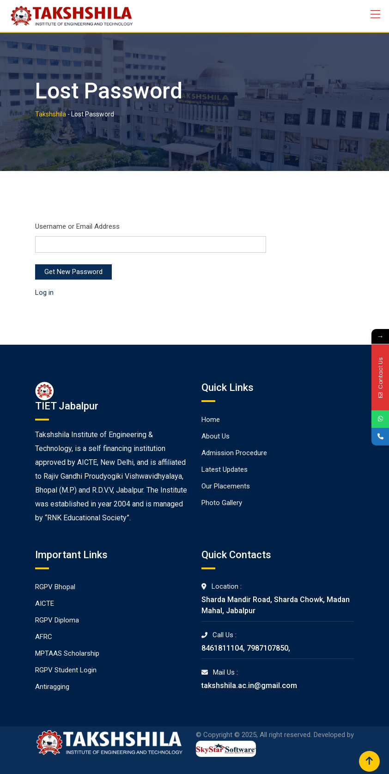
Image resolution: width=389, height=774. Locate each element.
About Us (215, 436)
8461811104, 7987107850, (245, 648)
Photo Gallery (221, 503)
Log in (44, 292)
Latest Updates (224, 469)
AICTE (44, 603)
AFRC (43, 637)
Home (210, 419)
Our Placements (225, 486)
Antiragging (52, 687)
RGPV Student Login (66, 670)
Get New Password (73, 272)
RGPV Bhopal (55, 587)
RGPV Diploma (57, 620)
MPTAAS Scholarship (67, 653)
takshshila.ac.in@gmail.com (249, 685)
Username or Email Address (77, 226)
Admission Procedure (234, 453)
